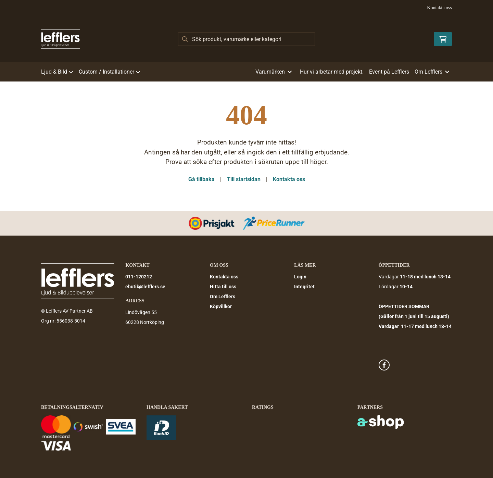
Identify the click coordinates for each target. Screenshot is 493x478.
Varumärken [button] (273, 71)
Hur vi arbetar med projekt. (332, 71)
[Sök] (246, 39)
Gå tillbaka (201, 179)
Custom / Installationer (109, 71)
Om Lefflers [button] (432, 71)
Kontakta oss (439, 7)
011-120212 (138, 276)
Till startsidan (244, 179)
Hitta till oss (223, 286)
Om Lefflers (222, 296)
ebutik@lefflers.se (145, 286)
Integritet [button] (304, 286)
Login (300, 276)
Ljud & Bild (57, 71)
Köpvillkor (221, 306)
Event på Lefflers (389, 71)
